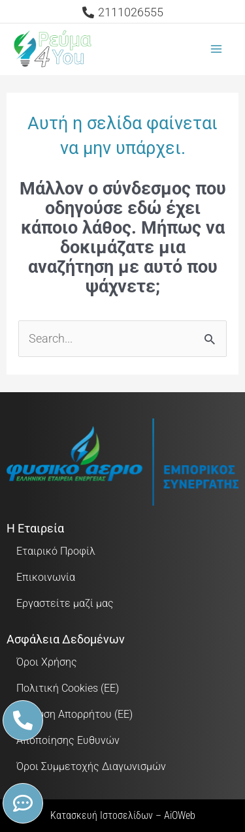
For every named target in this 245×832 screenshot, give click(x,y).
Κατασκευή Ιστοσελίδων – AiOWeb (122, 815)
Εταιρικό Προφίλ (55, 551)
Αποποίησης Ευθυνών (68, 740)
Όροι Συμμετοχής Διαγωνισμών (91, 766)
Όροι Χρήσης (46, 662)
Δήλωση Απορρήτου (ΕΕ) (74, 714)
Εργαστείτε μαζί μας (65, 603)
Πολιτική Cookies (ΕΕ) (67, 688)
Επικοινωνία (45, 577)
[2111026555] (122, 12)
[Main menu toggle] (216, 49)
